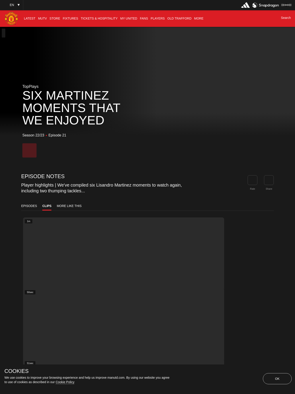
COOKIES (16, 371)
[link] (269, 180)
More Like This (69, 206)
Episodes (29, 206)
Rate (252, 188)
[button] (11, 5)
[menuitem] (30, 18)
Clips (46, 206)
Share (269, 188)
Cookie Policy (65, 382)
